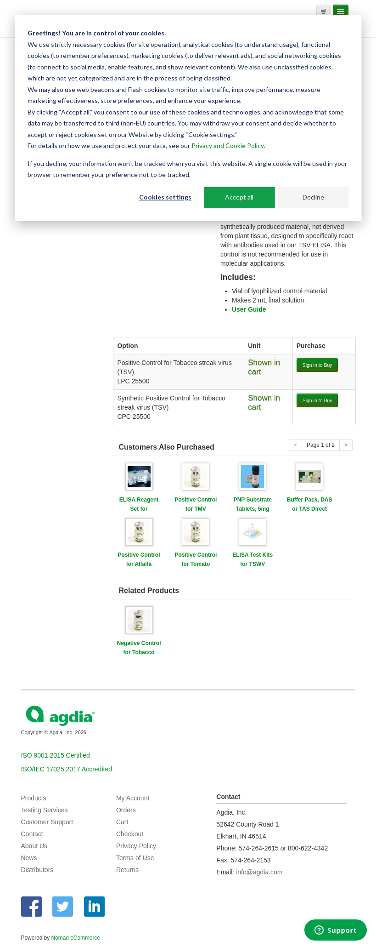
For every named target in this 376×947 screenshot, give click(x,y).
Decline (313, 197)
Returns (127, 869)
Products (33, 798)
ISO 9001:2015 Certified (55, 755)
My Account (132, 798)
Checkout (129, 834)
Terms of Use (135, 857)
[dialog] (188, 118)
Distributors (37, 869)
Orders (126, 810)
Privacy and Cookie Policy (227, 145)
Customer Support (47, 822)
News (29, 857)
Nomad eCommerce (75, 938)
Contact (32, 834)
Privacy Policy (136, 846)
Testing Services (44, 810)
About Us (34, 846)
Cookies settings (165, 197)
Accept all (239, 197)
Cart (122, 822)
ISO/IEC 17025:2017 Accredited (66, 769)
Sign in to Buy (317, 365)
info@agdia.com (259, 872)
